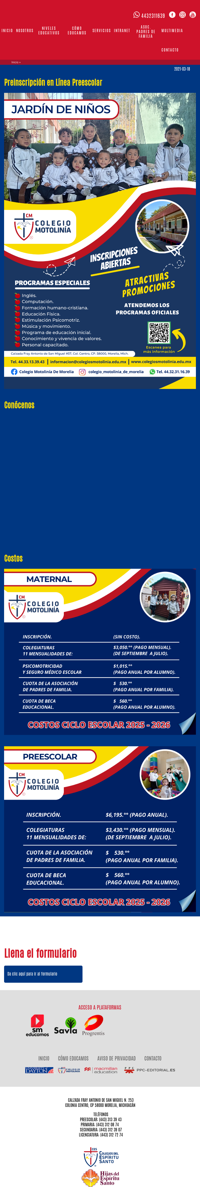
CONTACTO (152, 1058)
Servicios (101, 30)
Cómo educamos (77, 30)
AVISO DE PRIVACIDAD (116, 1058)
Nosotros (24, 30)
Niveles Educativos (49, 30)
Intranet (122, 30)
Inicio (7, 30)
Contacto (170, 50)
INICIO (43, 1058)
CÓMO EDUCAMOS (73, 1058)
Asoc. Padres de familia (146, 31)
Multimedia (172, 30)
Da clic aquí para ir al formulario (32, 974)
